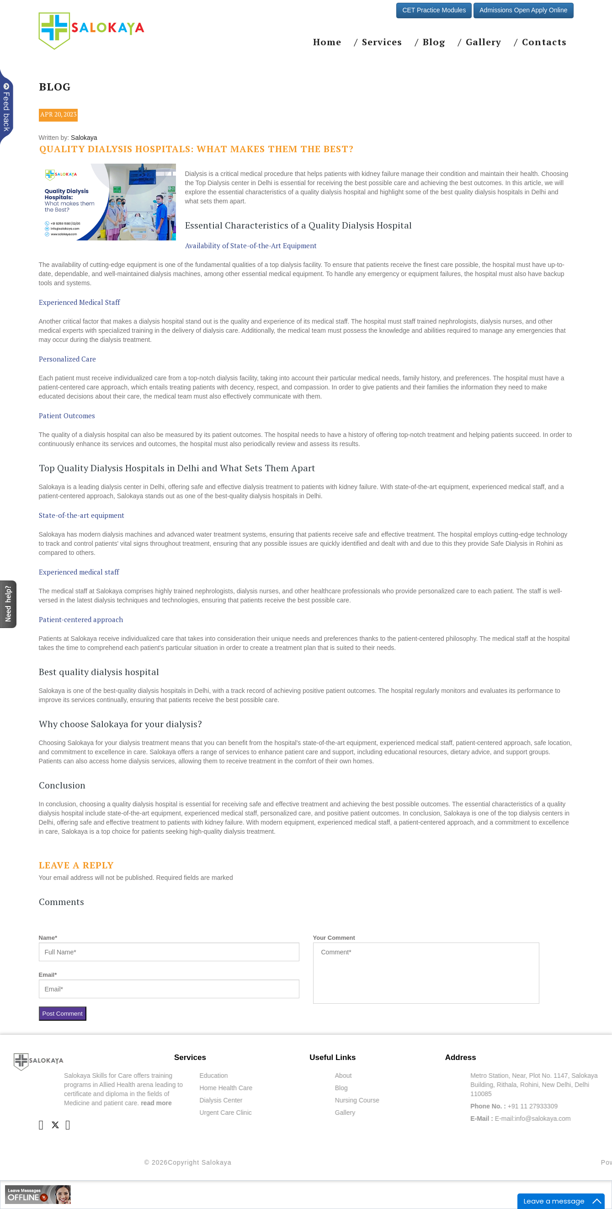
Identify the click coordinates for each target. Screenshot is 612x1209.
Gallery (483, 42)
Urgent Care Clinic (267, 1112)
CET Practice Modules (434, 10)
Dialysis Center (262, 1100)
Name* (48, 937)
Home (327, 42)
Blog (434, 42)
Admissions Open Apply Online (523, 10)
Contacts (544, 42)
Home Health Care (267, 1088)
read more (197, 1103)
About (384, 1075)
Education (255, 1075)
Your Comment (334, 937)
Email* (48, 974)
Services (382, 42)
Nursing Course (398, 1100)
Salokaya (84, 137)
